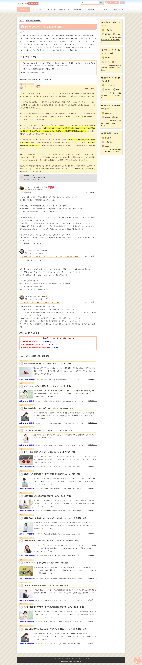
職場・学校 (23, 9)
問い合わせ (89, 658)
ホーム (54, 658)
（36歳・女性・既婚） (36, 187)
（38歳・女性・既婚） (35, 296)
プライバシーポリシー (78, 658)
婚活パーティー (64, 9)
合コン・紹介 (37, 9)
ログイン (122, 2)
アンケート (105, 9)
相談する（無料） (112, 2)
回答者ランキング (118, 9)
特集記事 (91, 9)
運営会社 (60, 658)
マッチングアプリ (50, 9)
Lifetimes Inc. (69, 661)
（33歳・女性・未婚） (36, 250)
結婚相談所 (77, 9)
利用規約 (67, 658)
